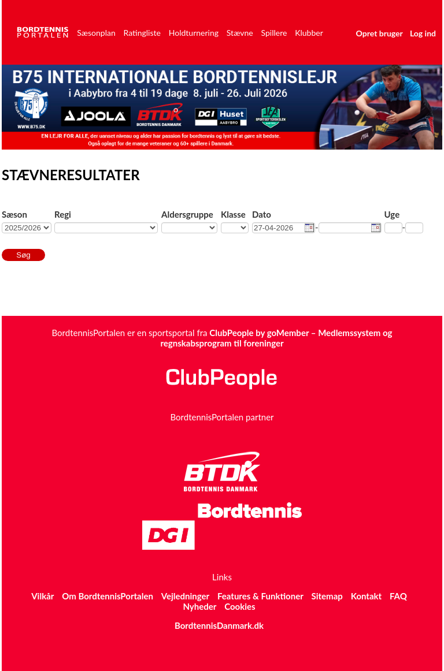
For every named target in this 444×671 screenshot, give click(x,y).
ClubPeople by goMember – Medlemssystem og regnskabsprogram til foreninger (276, 337)
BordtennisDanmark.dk (219, 625)
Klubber (309, 33)
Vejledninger (185, 596)
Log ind (423, 33)
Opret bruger (379, 33)
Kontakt (366, 596)
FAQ (398, 596)
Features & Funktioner (260, 596)
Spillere (274, 33)
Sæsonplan (96, 33)
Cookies (239, 606)
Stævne (240, 33)
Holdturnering (194, 33)
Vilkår (42, 596)
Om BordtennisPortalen (107, 596)
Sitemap (327, 596)
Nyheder (199, 606)
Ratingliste (142, 33)
